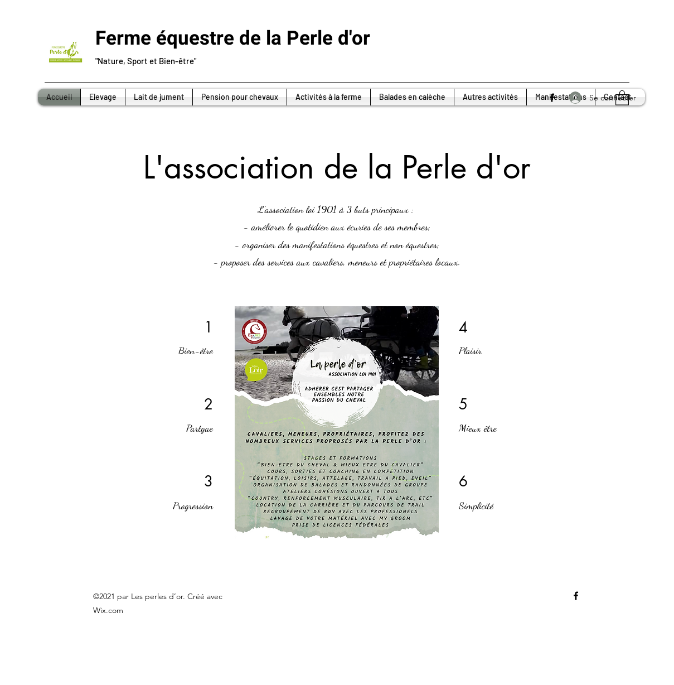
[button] (622, 97)
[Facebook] (551, 97)
